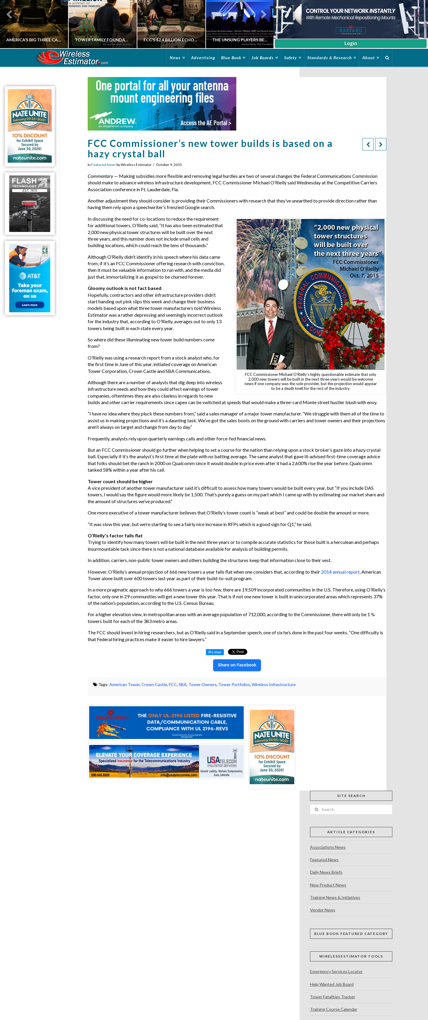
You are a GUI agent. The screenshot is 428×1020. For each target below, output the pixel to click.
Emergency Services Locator (336, 971)
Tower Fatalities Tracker (332, 996)
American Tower (124, 684)
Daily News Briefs (326, 872)
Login (350, 43)
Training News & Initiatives (335, 897)
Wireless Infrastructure (274, 684)
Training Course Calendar (333, 1009)
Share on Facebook (237, 665)
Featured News (103, 164)
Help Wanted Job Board (332, 984)
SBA (183, 684)
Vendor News (322, 909)
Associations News (328, 847)
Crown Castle (154, 684)
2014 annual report (340, 572)
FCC (173, 684)
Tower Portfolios (234, 684)
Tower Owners (202, 684)
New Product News (328, 884)
